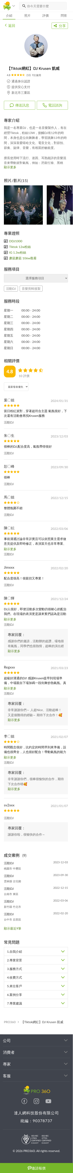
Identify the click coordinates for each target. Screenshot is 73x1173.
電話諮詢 (52, 105)
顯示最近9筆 (12, 928)
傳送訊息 (19, 105)
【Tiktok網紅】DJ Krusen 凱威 (42, 1022)
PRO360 (10, 1022)
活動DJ (11, 288)
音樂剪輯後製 (31, 288)
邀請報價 (37, 1168)
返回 (10, 25)
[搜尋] (23, 6)
